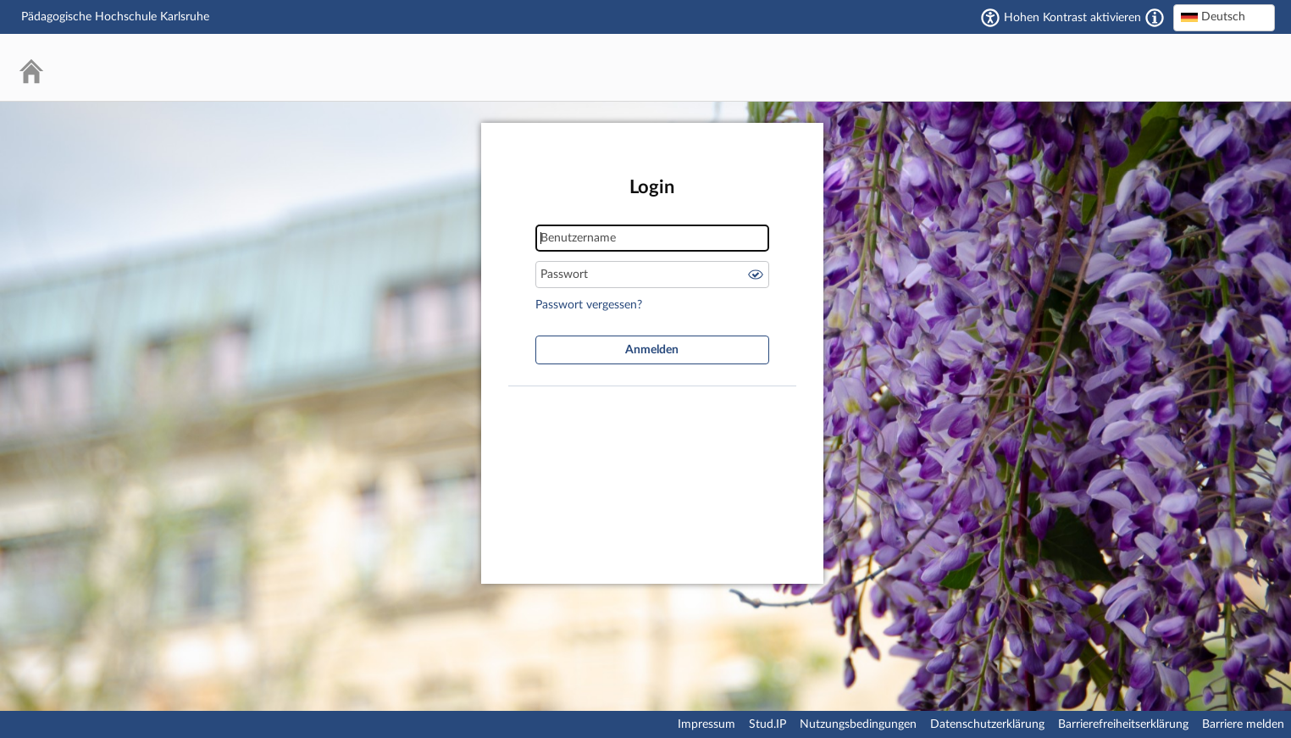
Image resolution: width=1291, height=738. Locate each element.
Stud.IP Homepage (1210, 67)
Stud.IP (767, 724)
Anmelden (652, 350)
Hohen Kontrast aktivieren (1072, 18)
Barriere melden (1243, 724)
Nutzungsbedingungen (858, 724)
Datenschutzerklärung (987, 724)
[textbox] (1224, 17)
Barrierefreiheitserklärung (1123, 724)
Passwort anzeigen (755, 274)
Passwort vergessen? (588, 305)
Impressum (706, 724)
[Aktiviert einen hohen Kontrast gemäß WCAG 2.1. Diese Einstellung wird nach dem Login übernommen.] (1154, 18)
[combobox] (1224, 17)
